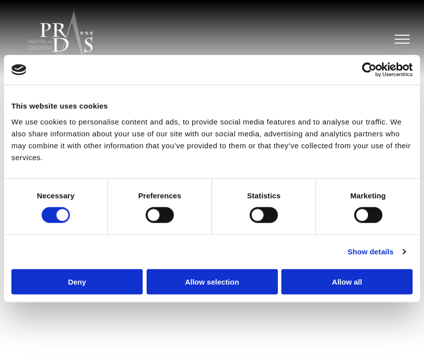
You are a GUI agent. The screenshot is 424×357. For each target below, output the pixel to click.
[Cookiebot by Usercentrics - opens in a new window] (369, 69)
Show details (371, 251)
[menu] (402, 39)
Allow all (347, 281)
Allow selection (212, 281)
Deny (77, 281)
